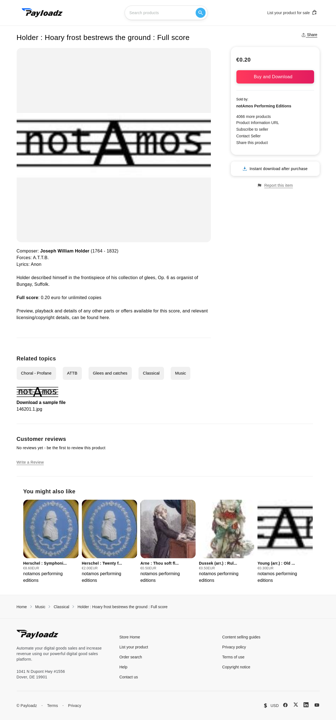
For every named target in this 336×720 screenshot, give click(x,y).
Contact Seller (248, 136)
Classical (151, 373)
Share (309, 34)
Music (180, 373)
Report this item (275, 185)
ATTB (72, 373)
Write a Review (30, 462)
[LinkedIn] (306, 704)
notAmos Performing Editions (263, 106)
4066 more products (253, 116)
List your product (133, 647)
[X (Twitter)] (296, 704)
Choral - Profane (36, 373)
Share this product (252, 142)
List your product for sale (292, 12)
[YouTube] (317, 705)
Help (123, 667)
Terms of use (233, 657)
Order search (130, 657)
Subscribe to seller (252, 129)
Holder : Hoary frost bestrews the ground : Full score (122, 607)
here (104, 317)
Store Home (129, 637)
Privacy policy (234, 647)
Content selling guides (241, 637)
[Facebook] (285, 705)
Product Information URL (257, 122)
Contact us (128, 677)
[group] (51, 542)
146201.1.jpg (29, 409)
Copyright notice (236, 667)
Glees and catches (110, 373)
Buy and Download (275, 76)
